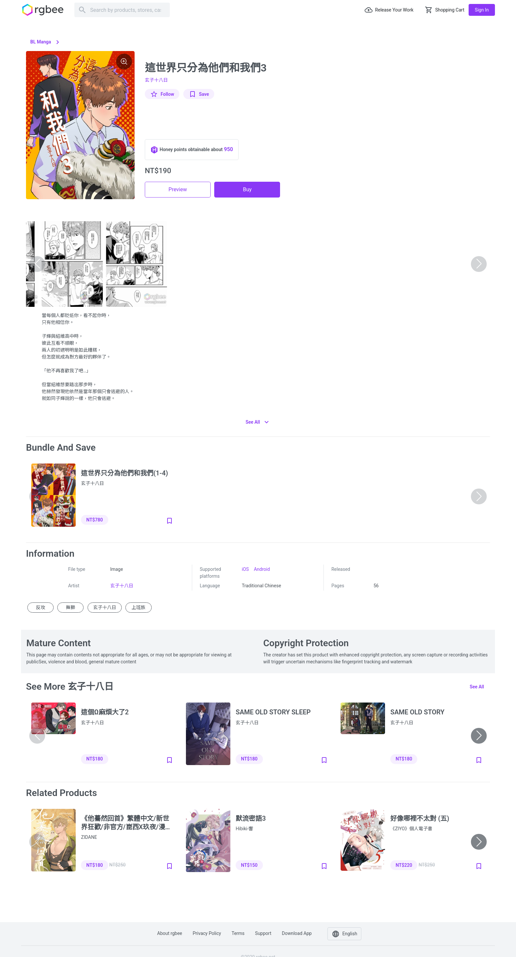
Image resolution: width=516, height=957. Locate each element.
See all (477, 686)
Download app (297, 933)
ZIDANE (89, 837)
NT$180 (94, 758)
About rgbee (169, 933)
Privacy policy (207, 933)
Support (263, 933)
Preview (177, 189)
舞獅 (70, 607)
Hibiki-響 (244, 828)
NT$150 (249, 865)
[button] (479, 736)
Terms (238, 933)
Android (262, 569)
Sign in (482, 10)
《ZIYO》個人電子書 (411, 828)
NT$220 (404, 865)
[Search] (122, 10)
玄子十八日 (156, 80)
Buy (247, 189)
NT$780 (94, 519)
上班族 (138, 607)
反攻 (40, 607)
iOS (245, 569)
